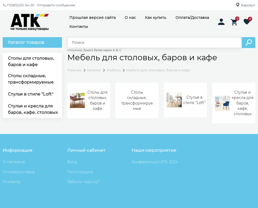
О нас (130, 17)
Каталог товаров (26, 42)
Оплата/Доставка (192, 17)
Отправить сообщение (56, 5)
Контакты (78, 26)
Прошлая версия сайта (92, 17)
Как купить (155, 17)
